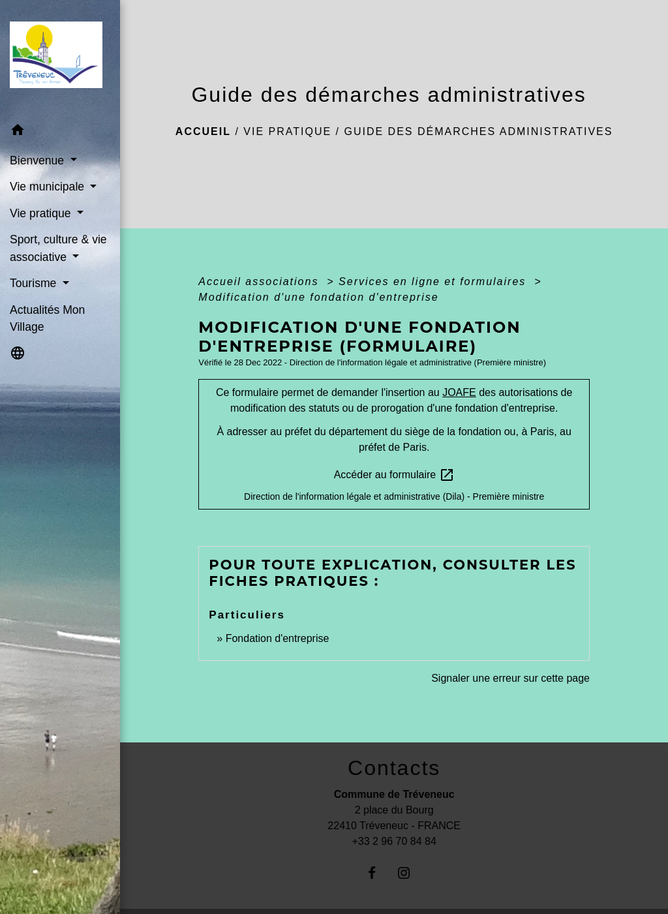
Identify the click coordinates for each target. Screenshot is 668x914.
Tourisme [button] (34, 283)
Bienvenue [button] (38, 160)
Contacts (394, 768)
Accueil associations (260, 281)
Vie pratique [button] (42, 213)
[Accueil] (60, 58)
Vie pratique (287, 131)
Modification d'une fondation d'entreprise (318, 297)
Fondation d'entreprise (277, 638)
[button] (60, 132)
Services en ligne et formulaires (434, 281)
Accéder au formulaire (394, 475)
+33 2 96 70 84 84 (394, 841)
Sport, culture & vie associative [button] (58, 248)
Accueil (203, 131)
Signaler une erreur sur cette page (510, 678)
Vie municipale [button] (48, 186)
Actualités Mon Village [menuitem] (47, 318)
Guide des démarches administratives (478, 131)
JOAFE (459, 392)
